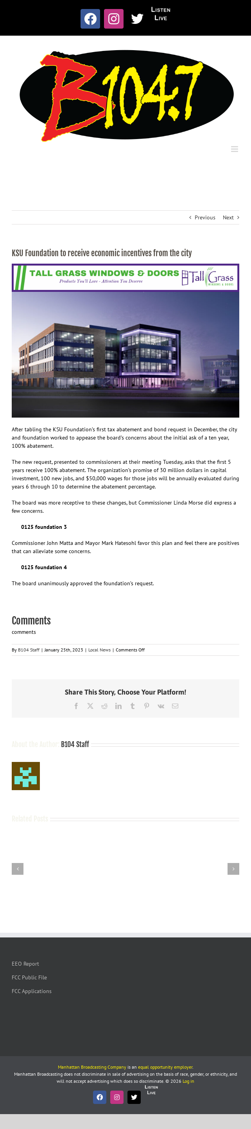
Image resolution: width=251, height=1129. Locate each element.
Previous (205, 217)
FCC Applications (32, 991)
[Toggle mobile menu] (235, 149)
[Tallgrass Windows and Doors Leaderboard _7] (125, 267)
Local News (99, 650)
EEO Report (25, 963)
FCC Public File (29, 977)
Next (228, 217)
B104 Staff (28, 650)
